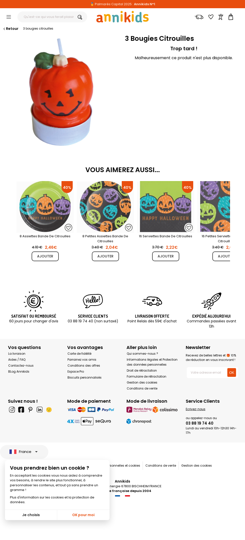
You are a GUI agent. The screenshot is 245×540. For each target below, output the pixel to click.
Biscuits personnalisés (84, 377)
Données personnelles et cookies (115, 465)
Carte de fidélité (79, 353)
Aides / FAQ (16, 359)
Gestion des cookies (142, 382)
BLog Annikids (18, 371)
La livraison (16, 353)
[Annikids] (122, 16)
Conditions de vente (142, 388)
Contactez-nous (21, 365)
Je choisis (31, 514)
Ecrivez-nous (195, 409)
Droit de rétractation (142, 370)
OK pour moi (83, 514)
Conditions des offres (83, 365)
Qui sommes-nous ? (142, 353)
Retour (10, 28)
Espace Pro (75, 371)
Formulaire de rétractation (146, 376)
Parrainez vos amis (81, 359)
